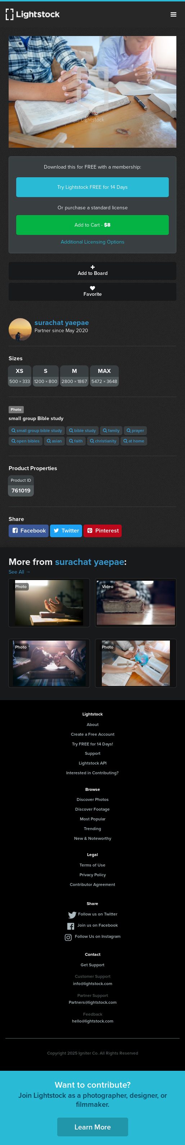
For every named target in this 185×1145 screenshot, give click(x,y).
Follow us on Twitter (97, 914)
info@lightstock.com (92, 983)
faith (76, 441)
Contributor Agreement (92, 884)
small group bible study (37, 430)
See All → (20, 572)
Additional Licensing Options (93, 242)
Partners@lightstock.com (93, 1002)
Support (92, 753)
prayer (135, 430)
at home (133, 441)
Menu (173, 14)
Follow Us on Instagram (98, 936)
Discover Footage (92, 809)
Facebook (29, 530)
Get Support (92, 965)
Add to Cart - (92, 225)
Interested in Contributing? (92, 773)
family (111, 430)
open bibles (26, 441)
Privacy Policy (93, 875)
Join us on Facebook (97, 925)
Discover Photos (93, 799)
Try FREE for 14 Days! (92, 744)
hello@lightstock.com (92, 1021)
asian (54, 441)
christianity (103, 441)
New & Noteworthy (92, 838)
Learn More (93, 1127)
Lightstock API (93, 763)
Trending (92, 828)
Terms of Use (92, 865)
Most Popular (92, 819)
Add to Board (92, 271)
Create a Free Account (92, 734)
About (93, 724)
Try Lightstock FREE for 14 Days (92, 187)
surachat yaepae (62, 322)
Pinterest (102, 530)
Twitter (66, 530)
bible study (82, 430)
